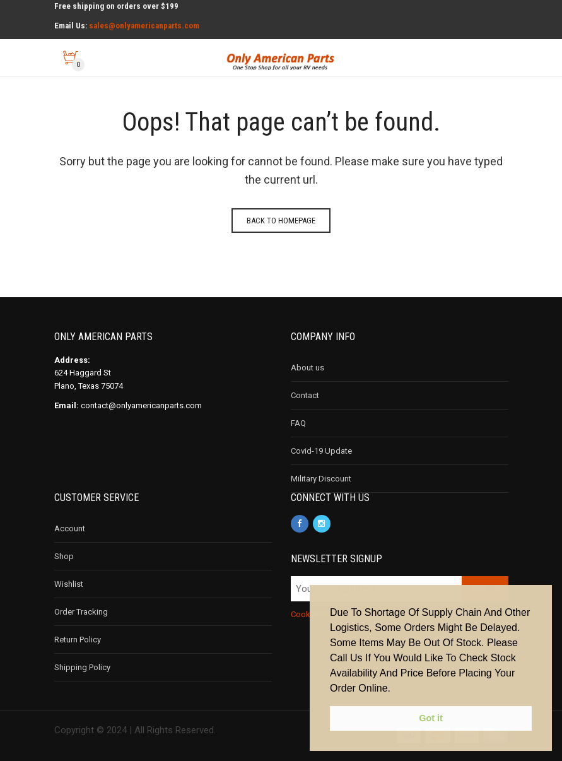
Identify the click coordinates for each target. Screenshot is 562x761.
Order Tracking (81, 611)
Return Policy (77, 639)
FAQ (298, 423)
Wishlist (68, 584)
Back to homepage (281, 220)
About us (307, 367)
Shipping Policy (82, 667)
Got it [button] (431, 718)
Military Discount (321, 478)
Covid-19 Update (321, 451)
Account (69, 528)
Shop (64, 556)
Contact (305, 395)
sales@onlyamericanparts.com (144, 25)
